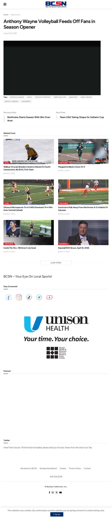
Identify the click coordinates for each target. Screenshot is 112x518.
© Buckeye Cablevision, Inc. (56, 487)
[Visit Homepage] (56, 4)
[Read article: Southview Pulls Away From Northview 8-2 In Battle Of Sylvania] (83, 192)
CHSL (7, 203)
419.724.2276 (56, 476)
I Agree (56, 514)
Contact (87, 468)
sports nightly (11, 101)
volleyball (25, 101)
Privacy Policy (75, 468)
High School (15, 15)
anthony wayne (17, 97)
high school (86, 97)
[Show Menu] (5, 4)
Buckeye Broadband (48, 468)
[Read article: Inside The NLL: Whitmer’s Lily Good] (29, 232)
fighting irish (60, 97)
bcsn (29, 97)
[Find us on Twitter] (56, 492)
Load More (56, 263)
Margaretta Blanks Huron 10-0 (71, 167)
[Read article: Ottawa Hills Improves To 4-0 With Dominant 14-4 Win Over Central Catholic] (29, 192)
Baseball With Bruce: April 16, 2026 (73, 248)
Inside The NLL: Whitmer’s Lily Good (20, 248)
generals (73, 97)
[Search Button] (107, 4)
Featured (63, 163)
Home (6, 15)
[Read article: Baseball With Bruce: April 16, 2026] (83, 232)
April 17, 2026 (9, 173)
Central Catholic (43, 97)
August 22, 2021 (10, 33)
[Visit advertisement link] (56, 335)
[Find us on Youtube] (60, 492)
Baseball (63, 244)
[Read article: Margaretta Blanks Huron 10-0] (83, 151)
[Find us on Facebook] (49, 492)
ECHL (7, 163)
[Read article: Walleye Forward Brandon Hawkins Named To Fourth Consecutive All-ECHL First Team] (29, 151)
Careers (63, 468)
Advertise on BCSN (28, 468)
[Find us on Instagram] (53, 492)
